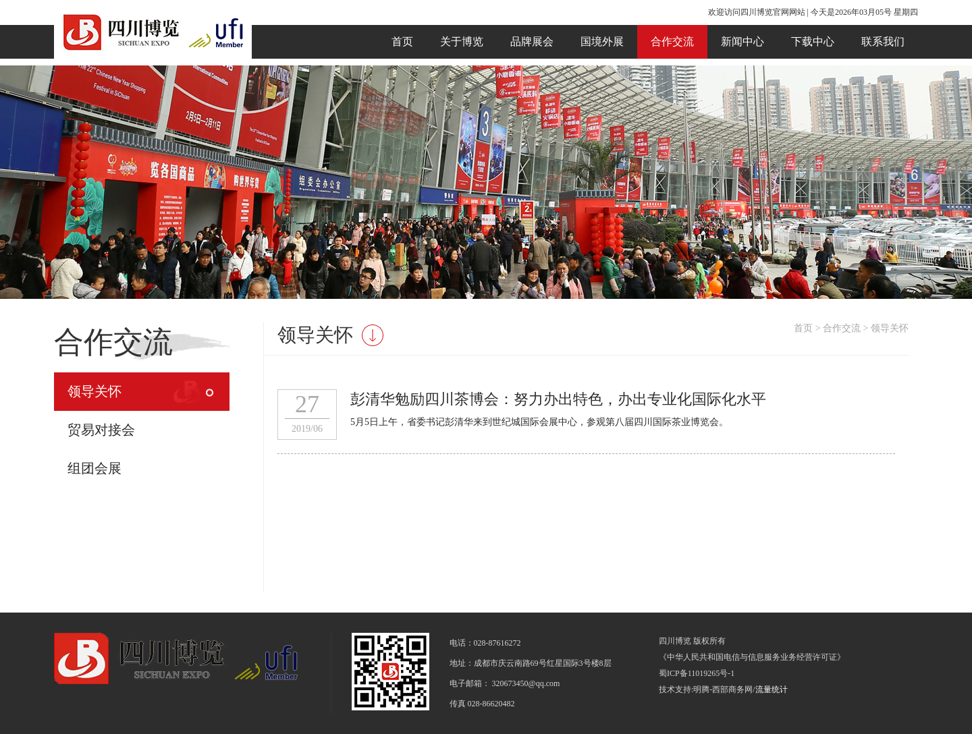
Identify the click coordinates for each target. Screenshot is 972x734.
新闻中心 (742, 41)
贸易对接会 (101, 429)
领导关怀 (95, 391)
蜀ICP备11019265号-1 (696, 673)
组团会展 (95, 468)
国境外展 (602, 41)
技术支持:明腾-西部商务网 (706, 689)
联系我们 (883, 41)
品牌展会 (532, 41)
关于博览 (461, 41)
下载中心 (812, 41)
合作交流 (672, 41)
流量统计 (771, 689)
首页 (402, 41)
